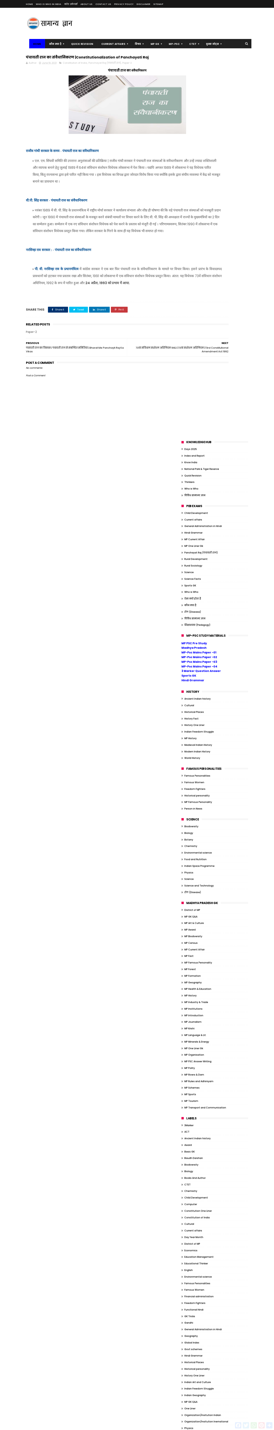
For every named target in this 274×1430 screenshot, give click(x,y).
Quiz (187, 1056)
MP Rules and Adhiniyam (198, 696)
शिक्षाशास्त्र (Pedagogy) (197, 240)
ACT (186, 747)
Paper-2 (127, 71)
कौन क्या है (52, 44)
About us (86, 4)
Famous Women (194, 397)
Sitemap (158, 4)
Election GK (191, 1153)
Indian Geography (195, 1010)
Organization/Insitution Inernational (206, 1036)
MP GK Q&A (190, 531)
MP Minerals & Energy (196, 656)
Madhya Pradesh (194, 263)
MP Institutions (193, 624)
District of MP (192, 525)
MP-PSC (171, 44)
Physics (188, 487)
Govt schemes (193, 964)
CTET (189, 44)
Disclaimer (143, 4)
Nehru (187, 1212)
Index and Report (194, 71)
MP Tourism (191, 716)
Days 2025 (190, 64)
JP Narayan (190, 1199)
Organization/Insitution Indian (202, 1030)
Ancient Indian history (197, 314)
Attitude (189, 1107)
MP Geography (193, 597)
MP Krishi (189, 643)
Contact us (103, 4)
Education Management (199, 872)
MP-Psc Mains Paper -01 (198, 268)
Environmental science (198, 468)
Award (188, 760)
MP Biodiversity (193, 551)
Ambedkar (190, 1100)
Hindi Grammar (193, 148)
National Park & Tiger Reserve (201, 84)
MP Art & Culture (194, 538)
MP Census (191, 558)
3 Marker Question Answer (201, 286)
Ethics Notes (191, 1160)
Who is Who (191, 104)
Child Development (196, 128)
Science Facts (192, 194)
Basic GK (189, 766)
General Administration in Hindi (203, 141)
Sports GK (190, 200)
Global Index (191, 957)
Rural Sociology (193, 181)
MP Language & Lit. (195, 650)
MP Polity (189, 683)
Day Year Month (193, 852)
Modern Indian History (197, 366)
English (188, 885)
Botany (188, 454)
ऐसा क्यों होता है (192, 214)
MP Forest (190, 584)
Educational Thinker (196, 878)
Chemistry (190, 461)
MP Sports (190, 709)
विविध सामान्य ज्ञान (194, 110)
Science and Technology (199, 501)
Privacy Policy (124, 4)
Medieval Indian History (198, 360)
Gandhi (188, 938)
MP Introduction (193, 630)
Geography (191, 951)
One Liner (189, 1023)
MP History (190, 353)
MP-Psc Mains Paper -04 (199, 282)
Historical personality (197, 410)
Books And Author (195, 793)
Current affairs (193, 134)
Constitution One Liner (198, 826)
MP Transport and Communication (205, 722)
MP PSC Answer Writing (197, 676)
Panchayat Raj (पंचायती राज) (104, 71)
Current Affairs (110, 44)
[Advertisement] (177, 23)
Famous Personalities (197, 391)
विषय (135, 44)
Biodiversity (191, 441)
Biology (188, 448)
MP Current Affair (194, 154)
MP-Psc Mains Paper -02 (199, 272)
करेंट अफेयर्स (71, 4)
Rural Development (196, 174)
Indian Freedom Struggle (199, 347)
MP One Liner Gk (193, 161)
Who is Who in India (48, 4)
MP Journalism (193, 637)
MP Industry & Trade (196, 617)
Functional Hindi (193, 924)
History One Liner (194, 340)
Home (29, 4)
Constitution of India (75, 71)
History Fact (191, 333)
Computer (190, 819)
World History (192, 373)
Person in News (193, 424)
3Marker (189, 740)
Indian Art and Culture (197, 997)
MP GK (151, 44)
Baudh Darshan (193, 773)
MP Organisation (194, 670)
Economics (190, 865)
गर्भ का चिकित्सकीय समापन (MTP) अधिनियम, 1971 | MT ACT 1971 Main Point (136, 1289)
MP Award (190, 545)
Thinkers (189, 97)
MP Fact (189, 571)
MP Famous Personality (198, 417)
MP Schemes (192, 703)
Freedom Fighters (194, 404)
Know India (190, 77)
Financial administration (199, 911)
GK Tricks (189, 931)
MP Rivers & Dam (194, 689)
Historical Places (194, 327)
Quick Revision (79, 44)
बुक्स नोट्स (209, 44)
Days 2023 (190, 1140)
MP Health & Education (197, 604)
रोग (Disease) (192, 227)
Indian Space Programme (199, 481)
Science (189, 187)
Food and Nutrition (195, 474)
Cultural (189, 320)
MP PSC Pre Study (194, 258)
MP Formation (192, 591)
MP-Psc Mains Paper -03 (199, 277)
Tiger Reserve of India (197, 1225)
